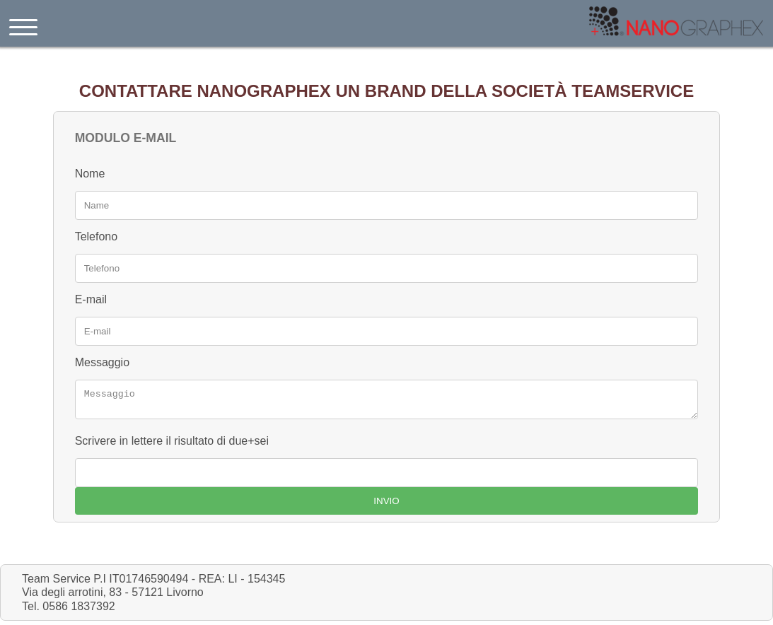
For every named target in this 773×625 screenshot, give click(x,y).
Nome (90, 174)
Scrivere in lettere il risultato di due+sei (172, 445)
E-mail (91, 299)
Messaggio (102, 362)
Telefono (96, 236)
